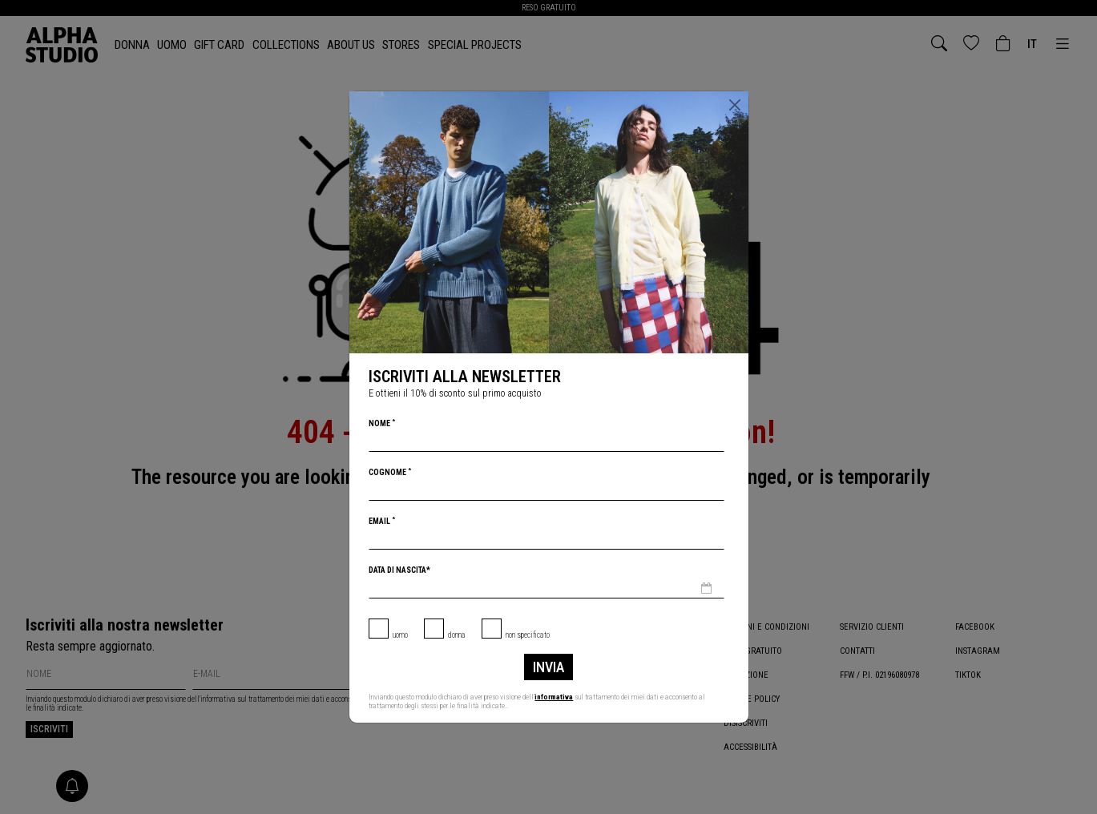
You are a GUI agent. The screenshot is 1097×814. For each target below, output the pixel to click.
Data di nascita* (399, 570)
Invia (548, 667)
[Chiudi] (735, 105)
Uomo (400, 635)
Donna (457, 635)
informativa (554, 696)
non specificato (528, 635)
